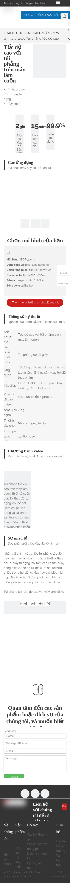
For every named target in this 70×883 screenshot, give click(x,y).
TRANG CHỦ (13, 33)
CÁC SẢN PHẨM (38, 33)
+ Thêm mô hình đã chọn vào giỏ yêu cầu (35, 302)
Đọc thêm (64, 807)
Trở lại (42, 691)
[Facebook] (25, 793)
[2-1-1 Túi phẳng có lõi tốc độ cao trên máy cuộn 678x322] (49, 61)
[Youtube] (35, 793)
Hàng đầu (37, 691)
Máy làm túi (18, 852)
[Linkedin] (45, 793)
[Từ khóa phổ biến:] (64, 16)
